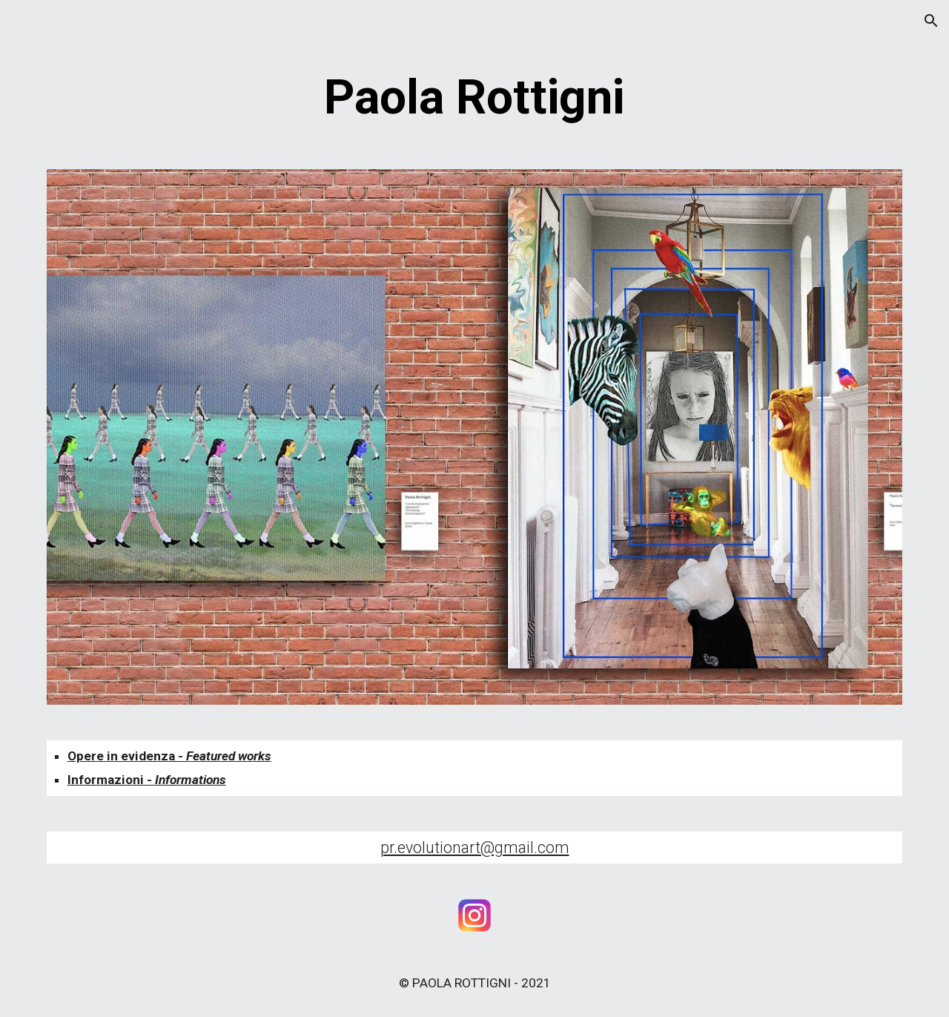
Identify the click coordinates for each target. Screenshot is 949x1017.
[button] (931, 21)
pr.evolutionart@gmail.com (474, 847)
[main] (474, 98)
